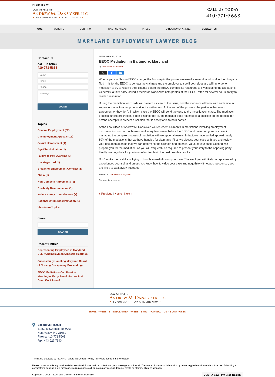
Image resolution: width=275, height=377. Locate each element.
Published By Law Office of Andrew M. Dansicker (223, 13)
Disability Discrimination (54, 188)
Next (128, 197)
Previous (105, 197)
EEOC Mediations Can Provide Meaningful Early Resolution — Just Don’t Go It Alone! (62, 272)
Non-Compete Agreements (55, 182)
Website (68, 29)
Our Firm (94, 29)
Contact (223, 29)
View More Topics (48, 207)
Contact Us (158, 304)
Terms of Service (114, 352)
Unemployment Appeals (54, 139)
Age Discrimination (51, 152)
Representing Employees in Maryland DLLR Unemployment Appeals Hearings (61, 251)
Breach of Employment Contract (58, 170)
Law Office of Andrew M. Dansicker (76, 368)
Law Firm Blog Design (226, 369)
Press (155, 29)
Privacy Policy (93, 352)
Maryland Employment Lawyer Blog (60, 11)
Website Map (140, 304)
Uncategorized (48, 164)
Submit (63, 110)
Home (43, 29)
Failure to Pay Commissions (56, 195)
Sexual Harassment (51, 145)
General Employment (120, 178)
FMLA (43, 176)
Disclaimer (123, 304)
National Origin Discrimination (57, 201)
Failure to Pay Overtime (53, 158)
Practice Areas (126, 29)
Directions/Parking (187, 29)
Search (63, 231)
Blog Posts (176, 304)
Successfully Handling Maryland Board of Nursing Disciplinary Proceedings (62, 262)
